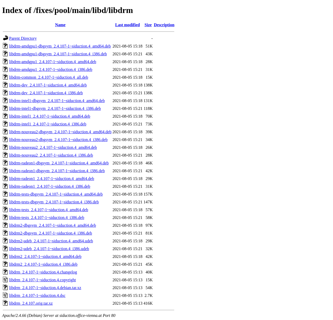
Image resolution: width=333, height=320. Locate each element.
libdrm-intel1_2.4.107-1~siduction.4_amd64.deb (49, 116)
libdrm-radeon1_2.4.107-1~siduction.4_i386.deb (49, 186)
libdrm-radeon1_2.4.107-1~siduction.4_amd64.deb (51, 178)
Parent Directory (23, 38)
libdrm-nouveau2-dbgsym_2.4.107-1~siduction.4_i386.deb (58, 139)
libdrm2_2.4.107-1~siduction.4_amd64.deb (45, 256)
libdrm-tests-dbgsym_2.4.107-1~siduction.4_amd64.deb (56, 194)
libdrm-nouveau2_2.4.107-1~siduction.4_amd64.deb (53, 147)
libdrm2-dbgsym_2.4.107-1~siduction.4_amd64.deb (52, 225)
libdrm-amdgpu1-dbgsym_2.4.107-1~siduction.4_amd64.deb (60, 46)
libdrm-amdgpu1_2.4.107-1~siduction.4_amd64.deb (52, 61)
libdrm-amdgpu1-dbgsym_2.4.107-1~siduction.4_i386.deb (58, 54)
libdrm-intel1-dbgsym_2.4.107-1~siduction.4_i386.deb (55, 108)
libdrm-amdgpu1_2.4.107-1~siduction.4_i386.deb (50, 69)
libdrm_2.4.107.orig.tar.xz (31, 303)
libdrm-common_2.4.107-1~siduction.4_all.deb (48, 77)
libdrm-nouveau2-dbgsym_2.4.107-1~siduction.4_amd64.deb (60, 132)
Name (60, 25)
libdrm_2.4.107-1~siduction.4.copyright (42, 280)
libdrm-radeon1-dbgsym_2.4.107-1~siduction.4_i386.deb (57, 171)
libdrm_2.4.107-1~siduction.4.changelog (43, 272)
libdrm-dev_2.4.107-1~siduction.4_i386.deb (46, 93)
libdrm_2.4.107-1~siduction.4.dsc (37, 295)
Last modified (127, 25)
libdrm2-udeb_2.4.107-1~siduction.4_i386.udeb (49, 248)
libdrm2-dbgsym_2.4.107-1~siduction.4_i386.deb (50, 233)
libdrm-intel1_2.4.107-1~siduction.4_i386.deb (47, 124)
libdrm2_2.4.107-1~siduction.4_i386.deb (43, 264)
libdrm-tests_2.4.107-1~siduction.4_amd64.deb (48, 210)
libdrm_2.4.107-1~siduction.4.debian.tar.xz (45, 287)
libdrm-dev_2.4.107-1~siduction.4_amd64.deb (48, 85)
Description (164, 25)
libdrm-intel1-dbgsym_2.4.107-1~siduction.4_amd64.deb (57, 100)
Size (148, 25)
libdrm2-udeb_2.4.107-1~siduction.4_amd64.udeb (51, 241)
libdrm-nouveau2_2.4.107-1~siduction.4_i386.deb (51, 155)
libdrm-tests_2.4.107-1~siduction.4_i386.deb (46, 217)
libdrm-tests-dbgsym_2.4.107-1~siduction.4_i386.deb (54, 202)
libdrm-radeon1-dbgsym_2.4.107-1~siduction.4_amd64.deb (59, 163)
